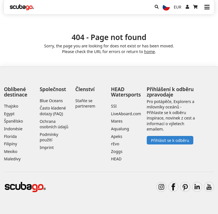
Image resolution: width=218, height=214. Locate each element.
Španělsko (13, 121)
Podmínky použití (49, 137)
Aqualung (120, 128)
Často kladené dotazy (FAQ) (53, 110)
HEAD (116, 158)
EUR (177, 7)
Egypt (9, 113)
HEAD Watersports (126, 92)
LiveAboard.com (126, 113)
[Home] (22, 7)
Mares (117, 121)
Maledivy (12, 158)
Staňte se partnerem (85, 103)
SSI (114, 106)
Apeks (116, 136)
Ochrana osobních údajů (54, 124)
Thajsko (11, 106)
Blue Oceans (51, 100)
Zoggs (116, 151)
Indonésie (13, 128)
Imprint (47, 147)
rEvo (115, 143)
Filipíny (10, 143)
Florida (10, 136)
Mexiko (10, 151)
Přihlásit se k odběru (170, 140)
